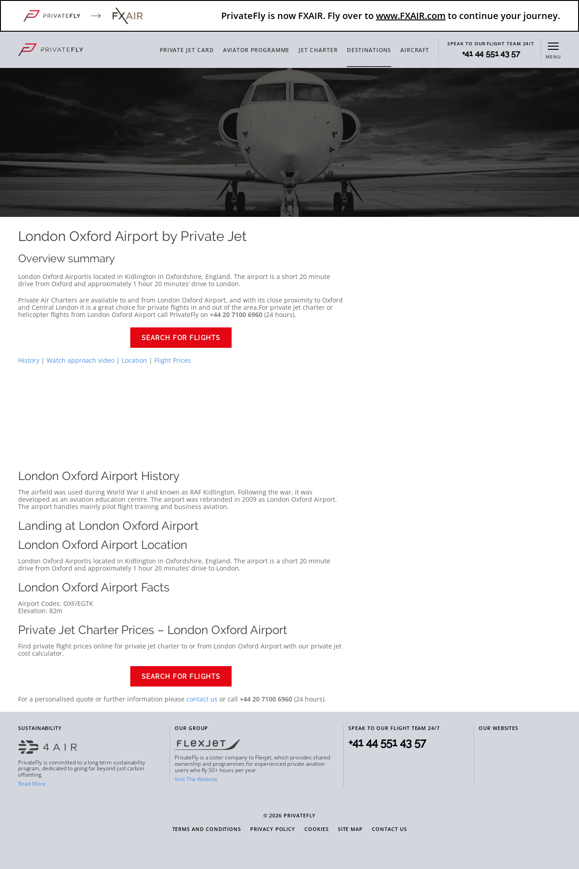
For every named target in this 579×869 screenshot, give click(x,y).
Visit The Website (196, 779)
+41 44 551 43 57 (491, 53)
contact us (202, 699)
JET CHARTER (318, 50)
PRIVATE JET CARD (187, 50)
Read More (32, 783)
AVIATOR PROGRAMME (256, 50)
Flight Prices (172, 360)
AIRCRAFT (414, 50)
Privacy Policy (272, 829)
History (28, 360)
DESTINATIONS (369, 50)
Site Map (350, 829)
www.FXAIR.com (411, 16)
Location (134, 360)
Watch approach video (80, 360)
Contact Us (389, 829)
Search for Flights (181, 337)
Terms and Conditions (207, 829)
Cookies (316, 829)
